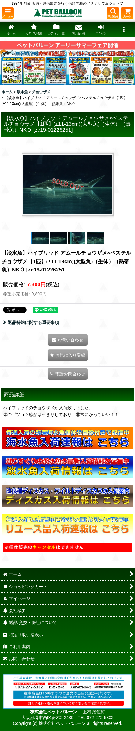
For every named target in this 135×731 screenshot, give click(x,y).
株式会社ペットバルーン (54, 711)
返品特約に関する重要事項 (31, 322)
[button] (8, 13)
